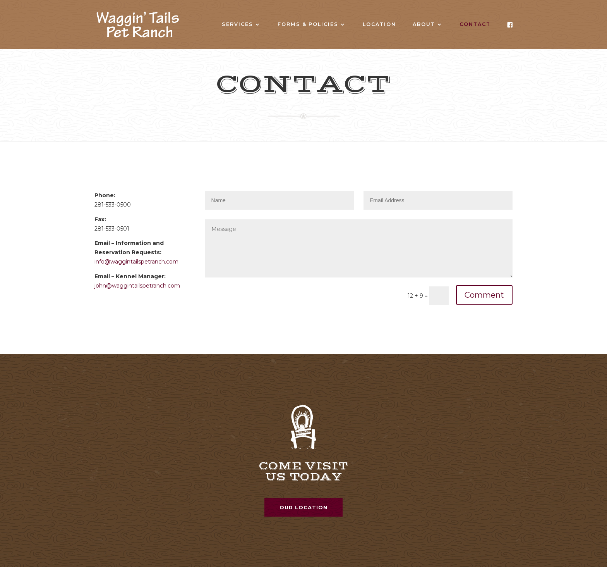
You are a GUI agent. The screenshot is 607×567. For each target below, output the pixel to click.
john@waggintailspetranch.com (137, 285)
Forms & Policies (308, 24)
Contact (475, 24)
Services (237, 24)
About (424, 24)
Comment (484, 295)
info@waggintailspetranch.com (136, 261)
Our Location (303, 507)
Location (379, 24)
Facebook (510, 33)
